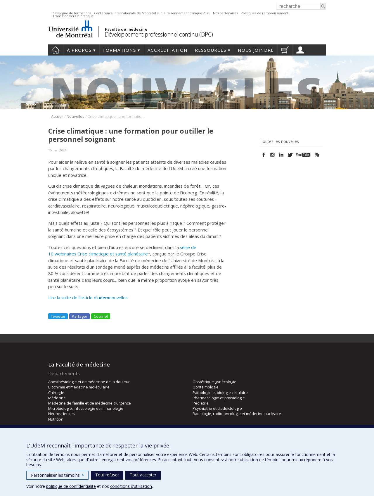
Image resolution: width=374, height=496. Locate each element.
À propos (79, 50)
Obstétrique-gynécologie (214, 381)
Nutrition (55, 419)
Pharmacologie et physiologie (219, 397)
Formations (119, 50)
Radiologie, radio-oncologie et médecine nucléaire (237, 413)
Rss (317, 154)
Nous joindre (256, 50)
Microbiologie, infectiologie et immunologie (85, 408)
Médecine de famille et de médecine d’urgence (89, 403)
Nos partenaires (225, 13)
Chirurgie (56, 392)
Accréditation (168, 50)
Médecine (57, 397)
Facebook (263, 154)
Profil (300, 50)
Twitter (290, 154)
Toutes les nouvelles (279, 141)
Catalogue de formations (72, 13)
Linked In (281, 154)
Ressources (210, 50)
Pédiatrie (201, 403)
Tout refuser (107, 475)
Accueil (56, 50)
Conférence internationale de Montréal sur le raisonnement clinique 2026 (152, 13)
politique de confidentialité (71, 486)
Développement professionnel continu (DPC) (159, 34)
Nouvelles (75, 116)
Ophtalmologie (206, 387)
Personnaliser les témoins (57, 475)
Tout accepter (143, 475)
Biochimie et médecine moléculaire (79, 387)
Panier (285, 50)
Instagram (272, 154)
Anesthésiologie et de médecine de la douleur (89, 381)
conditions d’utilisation (131, 486)
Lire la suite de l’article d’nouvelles (88, 297)
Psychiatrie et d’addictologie (217, 408)
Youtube (303, 154)
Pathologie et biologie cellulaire (220, 392)
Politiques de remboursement (264, 13)
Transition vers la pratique (73, 16)
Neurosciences (61, 413)
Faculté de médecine (126, 29)
